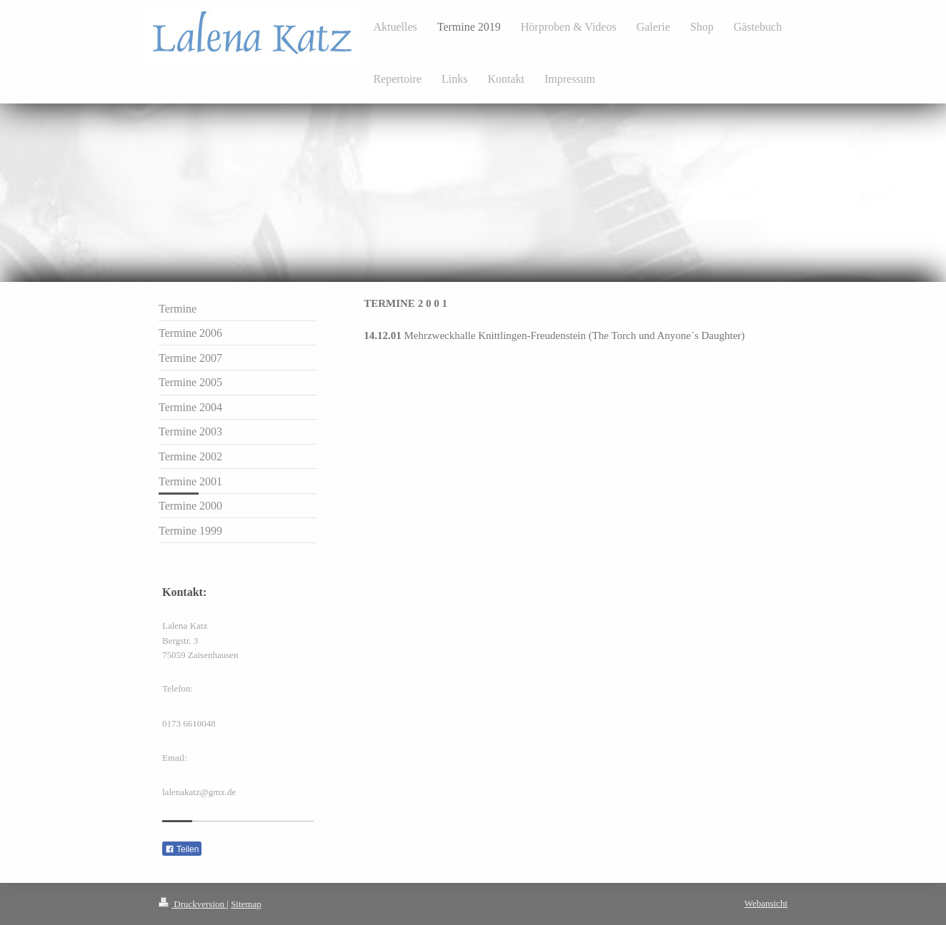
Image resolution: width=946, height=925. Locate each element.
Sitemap (246, 904)
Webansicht (766, 903)
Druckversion (192, 904)
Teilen (182, 849)
